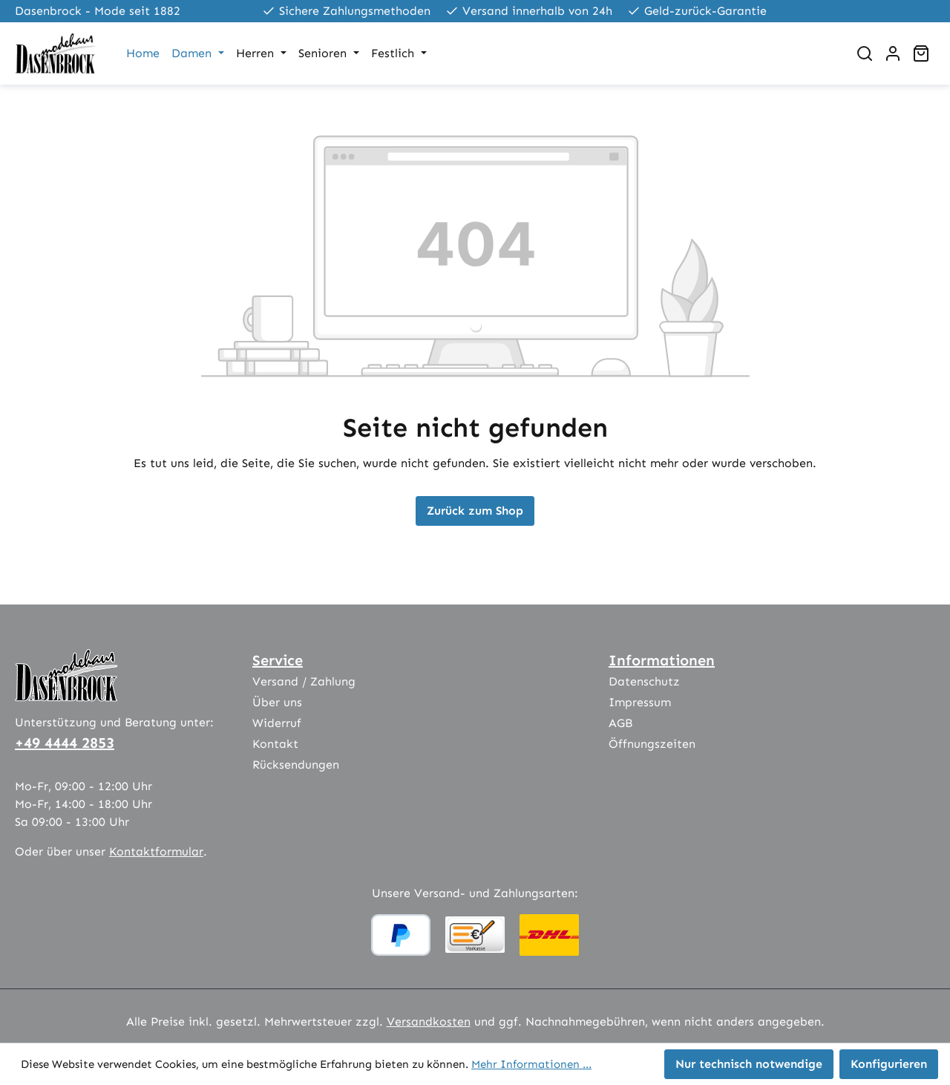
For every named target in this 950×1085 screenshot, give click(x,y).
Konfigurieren (889, 1064)
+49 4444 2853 (64, 743)
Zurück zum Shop (475, 511)
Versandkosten (429, 1021)
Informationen (662, 660)
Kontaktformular (156, 851)
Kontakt (275, 744)
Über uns (277, 702)
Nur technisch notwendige (748, 1064)
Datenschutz (644, 681)
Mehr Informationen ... (531, 1064)
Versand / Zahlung (304, 681)
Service (277, 660)
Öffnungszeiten (652, 744)
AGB (620, 723)
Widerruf (276, 723)
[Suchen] (865, 53)
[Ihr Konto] (893, 53)
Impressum (640, 702)
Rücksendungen (295, 764)
